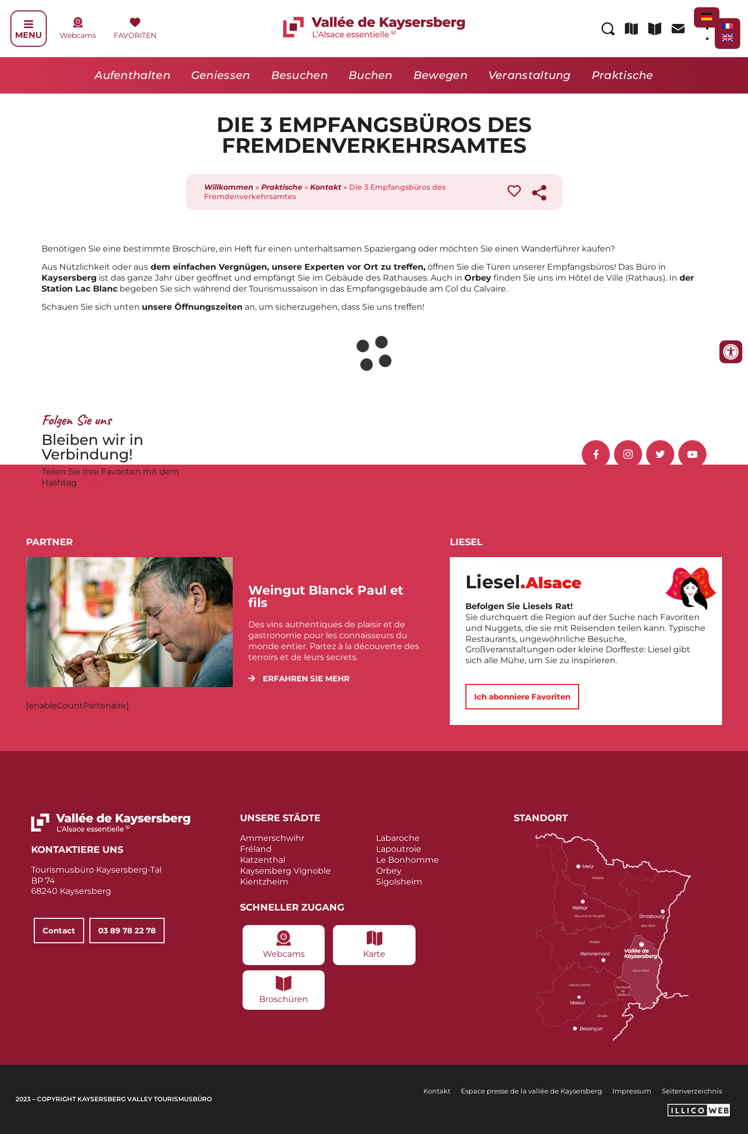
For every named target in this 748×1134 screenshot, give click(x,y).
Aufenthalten (132, 75)
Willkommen (228, 187)
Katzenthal (262, 860)
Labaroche (398, 838)
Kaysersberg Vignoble (285, 871)
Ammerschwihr (272, 838)
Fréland (256, 849)
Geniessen (220, 75)
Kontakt (325, 187)
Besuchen (299, 75)
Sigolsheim (399, 882)
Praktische (622, 75)
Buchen (371, 75)
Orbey (389, 871)
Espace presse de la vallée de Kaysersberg (531, 1091)
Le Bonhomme (407, 860)
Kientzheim (264, 882)
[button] (299, 678)
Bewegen (440, 75)
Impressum (631, 1091)
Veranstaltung (529, 75)
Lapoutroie (398, 849)
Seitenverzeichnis (692, 1091)
